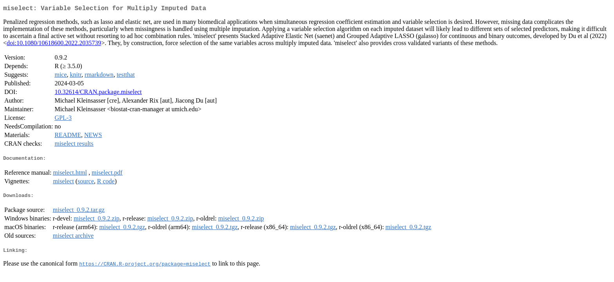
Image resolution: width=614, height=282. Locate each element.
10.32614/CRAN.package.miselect (98, 93)
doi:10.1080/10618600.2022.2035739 (54, 44)
